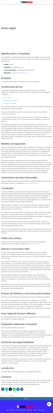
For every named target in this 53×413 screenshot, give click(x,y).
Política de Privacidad (11, 100)
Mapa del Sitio (41, 410)
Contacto (35, 410)
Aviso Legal (7, 97)
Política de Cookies (10, 103)
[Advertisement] (26, 15)
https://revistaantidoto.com (19, 73)
